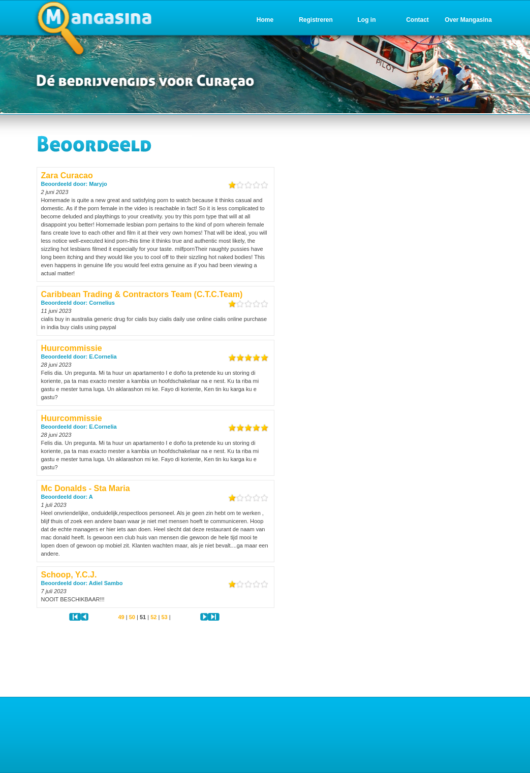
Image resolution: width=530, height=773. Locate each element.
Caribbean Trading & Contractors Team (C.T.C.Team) (142, 294)
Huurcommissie (71, 348)
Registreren (316, 19)
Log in (367, 19)
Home (265, 19)
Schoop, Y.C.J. (69, 574)
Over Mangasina (468, 19)
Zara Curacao (67, 175)
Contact (417, 19)
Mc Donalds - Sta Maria (85, 488)
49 (121, 617)
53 (164, 617)
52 (153, 617)
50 (132, 617)
